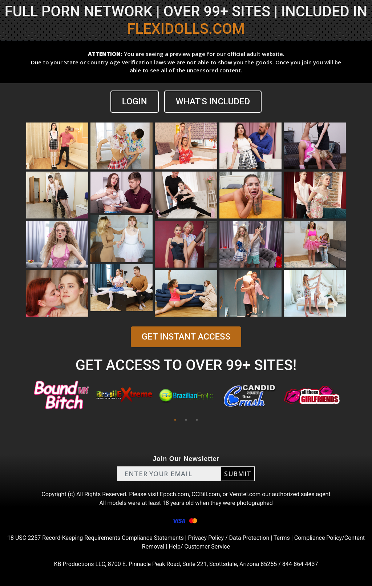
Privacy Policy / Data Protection (228, 537)
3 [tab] (197, 420)
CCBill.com (205, 494)
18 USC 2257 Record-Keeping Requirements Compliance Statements (95, 537)
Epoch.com (174, 494)
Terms (282, 537)
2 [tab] (186, 420)
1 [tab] (175, 420)
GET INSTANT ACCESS (186, 337)
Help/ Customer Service (199, 546)
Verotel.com (244, 494)
